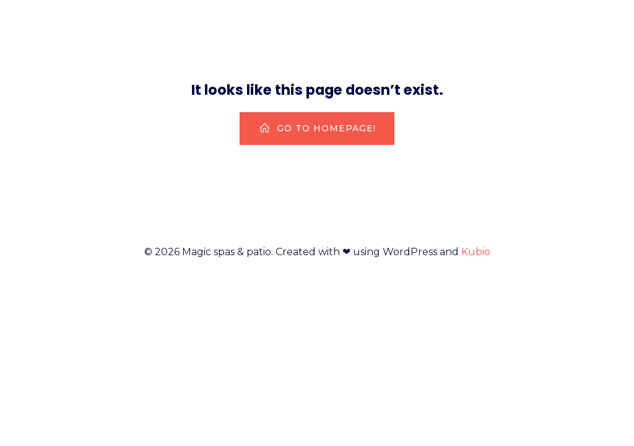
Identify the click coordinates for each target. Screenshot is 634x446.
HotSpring (579, 27)
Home (507, 27)
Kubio (475, 252)
